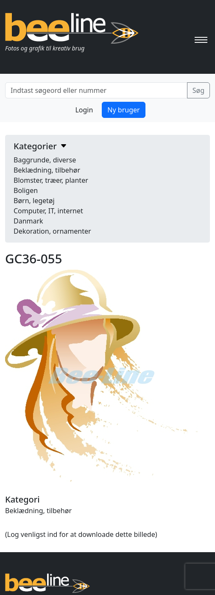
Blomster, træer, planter (51, 180)
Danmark (28, 221)
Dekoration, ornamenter (52, 231)
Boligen (26, 190)
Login (84, 110)
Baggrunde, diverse (45, 160)
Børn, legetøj (34, 200)
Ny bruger (123, 110)
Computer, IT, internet (48, 210)
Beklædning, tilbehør (47, 170)
